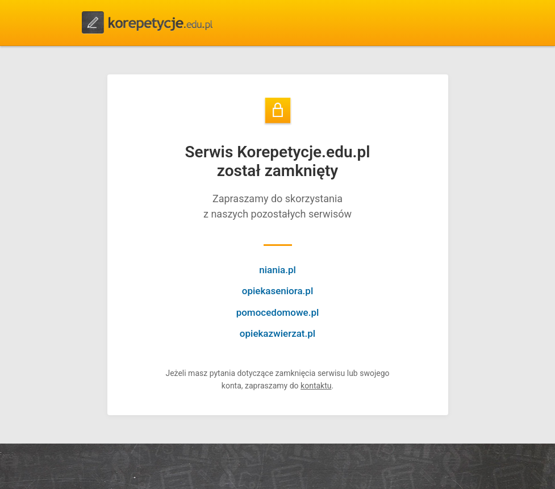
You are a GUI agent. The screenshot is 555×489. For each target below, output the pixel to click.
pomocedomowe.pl (277, 312)
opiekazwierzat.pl (277, 333)
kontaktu (316, 385)
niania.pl (277, 269)
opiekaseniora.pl (277, 290)
